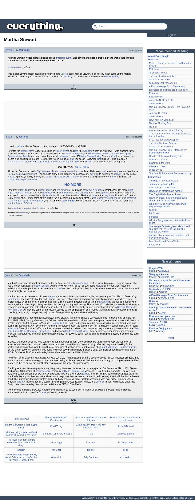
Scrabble (153, 217)
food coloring (81, 192)
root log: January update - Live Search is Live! (170, 309)
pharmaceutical (43, 371)
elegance (52, 296)
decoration (30, 174)
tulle (39, 208)
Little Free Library (158, 159)
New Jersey (13, 299)
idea (152, 331)
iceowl (163, 292)
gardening (103, 301)
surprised (81, 166)
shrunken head (21, 192)
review (153, 277)
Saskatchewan (156, 103)
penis (126, 450)
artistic (11, 176)
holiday (117, 174)
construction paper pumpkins (22, 179)
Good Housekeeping (120, 153)
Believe (91, 450)
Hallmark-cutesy (16, 174)
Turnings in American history (163, 180)
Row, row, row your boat (161, 120)
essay (153, 292)
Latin (60, 288)
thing (152, 271)
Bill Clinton (154, 213)
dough (49, 190)
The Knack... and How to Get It (56, 433)
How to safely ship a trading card (165, 156)
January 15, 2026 (158, 113)
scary (85, 190)
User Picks (154, 59)
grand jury (20, 381)
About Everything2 (158, 56)
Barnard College (125, 307)
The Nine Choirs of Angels (162, 143)
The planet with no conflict (162, 76)
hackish (21, 450)
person (9, 50)
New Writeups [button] (171, 261)
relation (67, 76)
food (103, 171)
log (151, 325)
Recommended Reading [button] (172, 51)
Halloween (64, 156)
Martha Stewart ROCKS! (20, 203)
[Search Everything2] (129, 26)
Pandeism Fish (166, 298)
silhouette (98, 190)
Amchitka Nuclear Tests (161, 100)
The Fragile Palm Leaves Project (165, 194)
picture (92, 195)
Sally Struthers (90, 457)
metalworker (54, 161)
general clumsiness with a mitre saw (64, 176)
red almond (62, 190)
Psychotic (91, 442)
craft (99, 159)
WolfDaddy (24, 50)
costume (116, 171)
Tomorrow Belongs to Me (161, 184)
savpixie (164, 304)
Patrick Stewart (15, 67)
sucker (112, 156)
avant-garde (67, 161)
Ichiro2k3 (22, 213)
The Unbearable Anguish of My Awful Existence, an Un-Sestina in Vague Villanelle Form (21, 457)
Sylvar (162, 313)
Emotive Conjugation (160, 328)
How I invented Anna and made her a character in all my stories (168, 199)
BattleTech (154, 244)
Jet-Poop (23, 136)
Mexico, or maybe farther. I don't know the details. (170, 281)
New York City (15, 309)
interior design (41, 285)
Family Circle (44, 331)
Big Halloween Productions (50, 171)
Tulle (91, 433)
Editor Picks (154, 177)
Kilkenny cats (156, 96)
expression (125, 457)
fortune (42, 392)
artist (76, 161)
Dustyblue (164, 271)
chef (33, 161)
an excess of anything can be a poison (168, 90)
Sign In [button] (172, 35)
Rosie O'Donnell (125, 426)
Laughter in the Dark (159, 163)
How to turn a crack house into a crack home (125, 419)
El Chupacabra (125, 442)
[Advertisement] (97, 9)
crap (72, 159)
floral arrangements (78, 283)
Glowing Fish (167, 277)
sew (38, 176)
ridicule (20, 146)
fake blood (48, 192)
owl (90, 190)
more (170, 338)
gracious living (63, 58)
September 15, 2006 (159, 79)
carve (27, 195)
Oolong (161, 325)
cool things (69, 200)
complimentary (111, 76)
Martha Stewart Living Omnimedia (119, 347)
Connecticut (58, 323)
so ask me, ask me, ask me (163, 83)
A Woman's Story (157, 166)
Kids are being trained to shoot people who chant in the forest (21, 433)
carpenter (25, 161)
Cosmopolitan (15, 156)
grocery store (27, 151)
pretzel (41, 190)
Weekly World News (98, 153)
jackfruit (153, 126)
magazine (109, 195)
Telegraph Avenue (158, 72)
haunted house (74, 171)
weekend (88, 151)
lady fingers (26, 190)
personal (154, 285)
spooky (104, 192)
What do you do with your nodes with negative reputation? (167, 205)
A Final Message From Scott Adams (167, 86)
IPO (10, 352)
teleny (162, 331)
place (152, 304)
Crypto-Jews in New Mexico (163, 187)
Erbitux (85, 373)
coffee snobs (155, 170)
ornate (111, 176)
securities (101, 381)
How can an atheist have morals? (166, 191)
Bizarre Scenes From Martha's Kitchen (91, 419)
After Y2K (56, 457)
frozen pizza (62, 151)
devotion (94, 174)
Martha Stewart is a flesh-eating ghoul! (21, 426)
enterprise (13, 328)
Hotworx (153, 301)
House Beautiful (28, 331)
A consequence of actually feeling (166, 130)
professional (14, 161)
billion (89, 161)
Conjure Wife (156, 268)
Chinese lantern (126, 433)
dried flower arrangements (22, 208)
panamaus (168, 285)
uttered (64, 74)
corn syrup (64, 192)
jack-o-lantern (50, 195)
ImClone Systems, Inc (73, 371)
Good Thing (56, 426)
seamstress (41, 161)
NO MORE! (73, 185)
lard (76, 151)
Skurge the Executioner (161, 146)
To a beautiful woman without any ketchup (170, 173)
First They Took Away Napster (164, 139)
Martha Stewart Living (90, 156)
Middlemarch (155, 69)
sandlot (153, 210)
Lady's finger (56, 442)
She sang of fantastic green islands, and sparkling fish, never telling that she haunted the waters (169, 229)
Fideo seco (154, 93)
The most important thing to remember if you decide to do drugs (21, 442)
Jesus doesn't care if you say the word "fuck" (91, 426)
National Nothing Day (160, 123)
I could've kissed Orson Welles (164, 241)
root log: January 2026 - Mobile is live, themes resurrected (168, 151)
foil (100, 285)
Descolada (24, 275)
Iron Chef (56, 450)
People (26, 156)
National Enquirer (74, 153)
